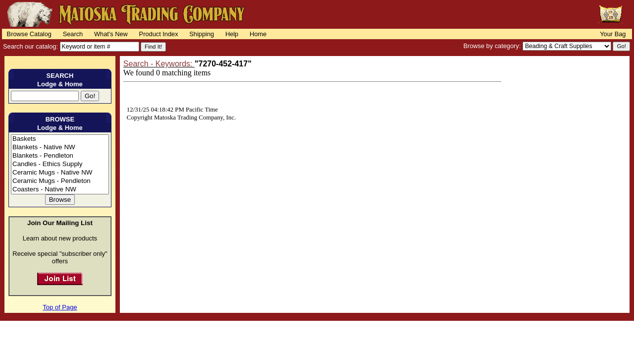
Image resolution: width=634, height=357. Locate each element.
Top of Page (60, 307)
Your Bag (613, 34)
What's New (111, 34)
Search (73, 34)
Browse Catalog (29, 34)
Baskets (59, 139)
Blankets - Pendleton (59, 156)
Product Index (158, 34)
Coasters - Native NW (59, 189)
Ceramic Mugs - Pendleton (59, 181)
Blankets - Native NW (59, 147)
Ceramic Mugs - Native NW (59, 173)
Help (231, 34)
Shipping (201, 34)
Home (258, 34)
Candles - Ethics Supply (59, 164)
